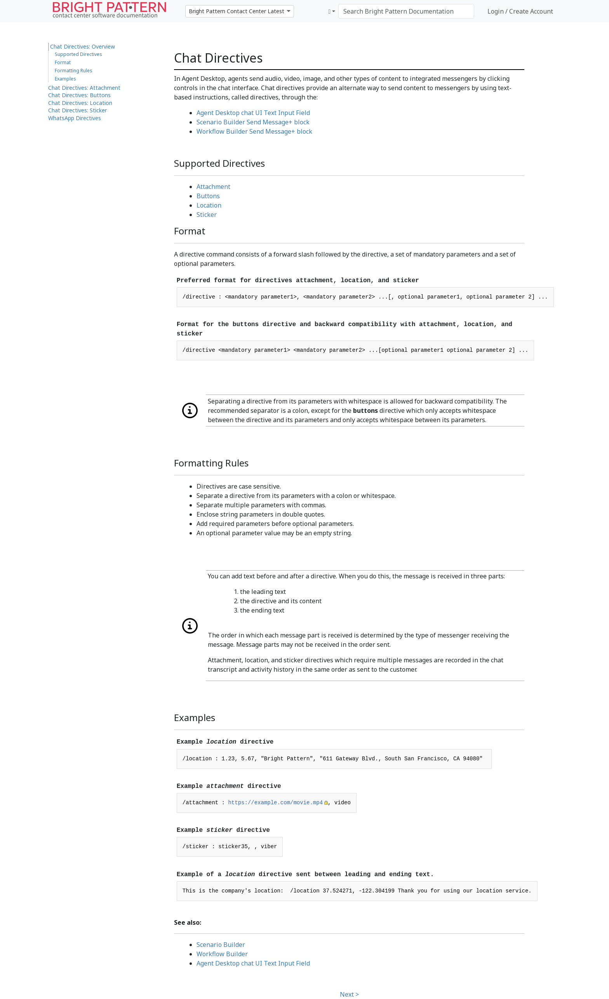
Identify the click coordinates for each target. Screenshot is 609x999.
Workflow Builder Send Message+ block (254, 131)
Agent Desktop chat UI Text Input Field (253, 112)
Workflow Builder (222, 954)
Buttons (208, 196)
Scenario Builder (221, 944)
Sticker (207, 214)
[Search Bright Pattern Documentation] (406, 11)
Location (209, 205)
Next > (349, 994)
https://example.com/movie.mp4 (275, 803)
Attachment (213, 186)
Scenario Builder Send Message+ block (253, 122)
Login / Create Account (520, 11)
